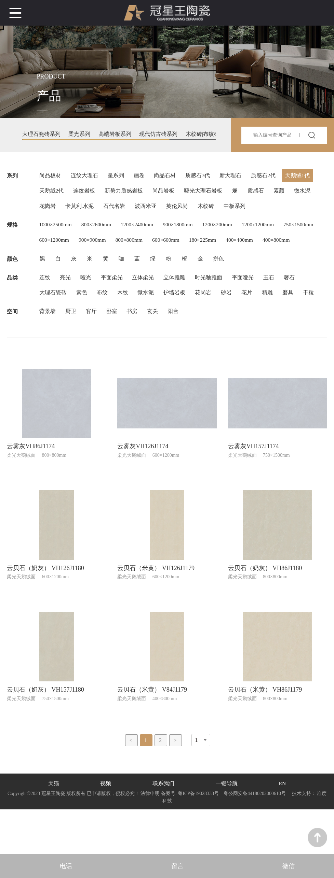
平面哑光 (248, 302)
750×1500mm (54, 246)
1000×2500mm (56, 229)
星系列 (117, 177)
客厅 (92, 354)
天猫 (53, 828)
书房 (135, 354)
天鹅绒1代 (303, 177)
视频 (105, 828)
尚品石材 (168, 177)
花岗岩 (47, 210)
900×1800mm (183, 229)
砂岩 (231, 318)
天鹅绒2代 (51, 193)
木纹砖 (209, 210)
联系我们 (163, 828)
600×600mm (212, 246)
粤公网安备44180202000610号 (255, 838)
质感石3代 (201, 177)
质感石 (260, 193)
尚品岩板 (166, 193)
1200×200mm (224, 229)
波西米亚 (148, 210)
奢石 (295, 302)
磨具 (295, 318)
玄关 (156, 354)
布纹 (103, 318)
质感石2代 (268, 177)
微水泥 (308, 193)
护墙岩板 (178, 318)
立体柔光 (146, 302)
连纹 (44, 302)
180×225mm (250, 246)
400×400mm (289, 246)
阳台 (177, 354)
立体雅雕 (178, 302)
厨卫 (71, 354)
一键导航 (226, 828)
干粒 (44, 335)
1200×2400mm (141, 229)
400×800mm (53, 262)
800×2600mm (98, 229)
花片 (252, 318)
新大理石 (235, 177)
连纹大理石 (85, 177)
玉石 (274, 302)
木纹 (124, 318)
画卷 (141, 177)
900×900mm (135, 246)
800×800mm (174, 246)
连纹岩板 (85, 193)
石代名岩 (116, 210)
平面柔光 (114, 302)
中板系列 (239, 210)
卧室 (113, 354)
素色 (82, 318)
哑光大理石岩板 (206, 193)
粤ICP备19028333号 (198, 838)
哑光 (87, 302)
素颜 (284, 193)
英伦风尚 (180, 210)
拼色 (225, 282)
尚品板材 (50, 177)
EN (282, 828)
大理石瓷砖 (53, 318)
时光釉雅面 (213, 302)
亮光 (66, 302)
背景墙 (47, 354)
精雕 (273, 318)
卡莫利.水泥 (80, 210)
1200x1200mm (266, 229)
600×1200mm (95, 246)
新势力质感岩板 (125, 193)
